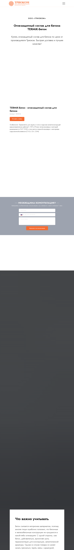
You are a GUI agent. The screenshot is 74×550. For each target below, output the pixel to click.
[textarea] (37, 221)
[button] (17, 119)
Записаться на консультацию (37, 228)
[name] (37, 210)
